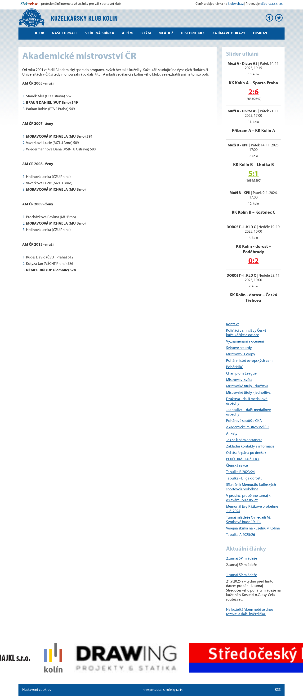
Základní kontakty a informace (250, 446)
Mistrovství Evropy (240, 354)
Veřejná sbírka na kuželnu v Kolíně (253, 528)
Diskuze (260, 33)
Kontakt (232, 324)
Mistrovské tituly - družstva (247, 386)
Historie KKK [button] (193, 33)
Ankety (231, 434)
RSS (278, 690)
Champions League (241, 373)
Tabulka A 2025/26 (240, 535)
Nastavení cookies (36, 690)
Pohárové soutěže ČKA (244, 421)
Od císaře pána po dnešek (246, 453)
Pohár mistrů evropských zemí (249, 361)
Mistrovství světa (239, 380)
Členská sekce (237, 466)
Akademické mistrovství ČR (247, 427)
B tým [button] (145, 33)
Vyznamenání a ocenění (245, 341)
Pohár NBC (234, 367)
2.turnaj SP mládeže (241, 558)
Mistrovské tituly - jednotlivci (249, 393)
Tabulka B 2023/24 (240, 472)
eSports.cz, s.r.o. (271, 4)
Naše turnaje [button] (65, 33)
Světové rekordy (239, 348)
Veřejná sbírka (99, 33)
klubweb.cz (236, 4)
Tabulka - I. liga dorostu (244, 478)
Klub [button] (39, 33)
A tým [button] (127, 33)
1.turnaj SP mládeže (241, 575)
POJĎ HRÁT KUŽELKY (242, 459)
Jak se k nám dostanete (244, 440)
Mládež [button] (166, 33)
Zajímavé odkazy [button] (228, 33)
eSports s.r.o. (154, 689)
